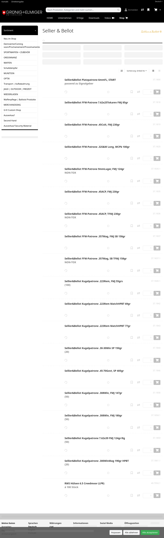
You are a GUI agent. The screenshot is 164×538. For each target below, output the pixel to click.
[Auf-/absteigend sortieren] (121, 71)
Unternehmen (65, 18)
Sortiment (8, 30)
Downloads (94, 18)
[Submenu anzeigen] (35, 30)
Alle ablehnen (131, 532)
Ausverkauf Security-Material (17, 125)
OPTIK (7, 78)
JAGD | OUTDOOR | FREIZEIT (18, 89)
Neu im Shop (10, 38)
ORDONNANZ (10, 57)
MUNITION (9, 73)
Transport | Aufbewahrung (17, 83)
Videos (109, 18)
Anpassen (116, 532)
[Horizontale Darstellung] (159, 71)
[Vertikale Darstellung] (153, 71)
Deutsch (158, 1)
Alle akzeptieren (150, 532)
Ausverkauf (9, 115)
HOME (50, 18)
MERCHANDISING (12, 104)
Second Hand (10, 120)
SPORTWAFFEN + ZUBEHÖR (17, 52)
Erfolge (80, 18)
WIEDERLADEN (11, 94)
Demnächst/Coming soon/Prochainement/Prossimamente (20, 45)
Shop (123, 18)
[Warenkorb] (155, 9)
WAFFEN (8, 62)
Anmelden (6, 526)
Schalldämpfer (11, 68)
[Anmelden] (131, 9)
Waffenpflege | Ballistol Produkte (20, 99)
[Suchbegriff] (81, 9)
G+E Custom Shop (12, 110)
